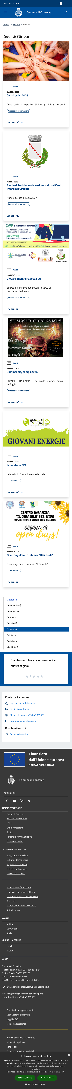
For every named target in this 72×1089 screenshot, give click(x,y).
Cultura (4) (12, 617)
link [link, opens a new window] (63, 1072)
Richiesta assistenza (16, 1023)
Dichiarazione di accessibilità (20, 1051)
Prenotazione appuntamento (20, 1010)
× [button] (69, 1055)
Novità (16, 24)
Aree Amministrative (17, 818)
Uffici (9, 823)
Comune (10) (13, 611)
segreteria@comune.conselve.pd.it (25, 993)
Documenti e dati (15, 841)
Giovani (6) (12, 629)
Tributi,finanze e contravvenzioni (22, 896)
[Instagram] (22, 801)
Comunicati (12, 928)
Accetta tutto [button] (25, 1078)
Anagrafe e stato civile (17, 855)
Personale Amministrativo (19, 836)
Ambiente (11, 901)
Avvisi (12, 86)
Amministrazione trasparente (21, 1037)
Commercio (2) (14, 605)
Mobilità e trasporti (16, 873)
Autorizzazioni (13, 910)
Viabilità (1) (12, 647)
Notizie (10, 924)
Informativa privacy (16, 1042)
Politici (10, 832)
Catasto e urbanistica (17, 869)
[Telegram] (29, 801)
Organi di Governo (15, 814)
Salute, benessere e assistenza (21, 905)
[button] (36, 1084)
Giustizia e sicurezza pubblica (21, 892)
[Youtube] (14, 801)
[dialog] (36, 1070)
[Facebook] (7, 801)
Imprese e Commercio (17, 864)
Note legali (12, 1046)
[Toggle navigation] (5, 12)
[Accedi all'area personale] (61, 3)
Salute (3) (11, 635)
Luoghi (10, 946)
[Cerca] (66, 12)
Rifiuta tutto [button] (47, 1077)
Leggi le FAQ (13, 1019)
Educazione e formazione (19, 887)
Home (6, 24)
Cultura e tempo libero (17, 860)
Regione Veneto (11, 3)
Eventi (10, 950)
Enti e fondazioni (15, 827)
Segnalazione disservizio (18, 1014)
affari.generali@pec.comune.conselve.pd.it (28, 986)
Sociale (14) (12, 641)
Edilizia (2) (12, 623)
